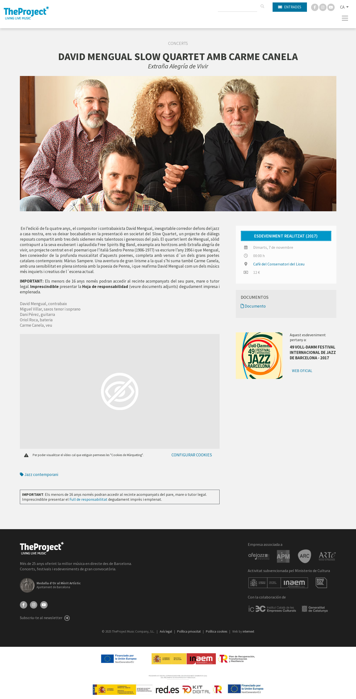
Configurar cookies (191, 455)
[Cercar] (262, 6)
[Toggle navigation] (345, 18)
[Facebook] (315, 7)
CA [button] (342, 7)
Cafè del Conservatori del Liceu (278, 264)
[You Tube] (331, 7)
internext (248, 631)
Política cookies (217, 631)
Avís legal (166, 631)
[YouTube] (44, 604)
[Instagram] (323, 7)
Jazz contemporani (39, 474)
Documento (253, 306)
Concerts (178, 43)
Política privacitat (189, 631)
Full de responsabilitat (88, 499)
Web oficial (302, 370)
